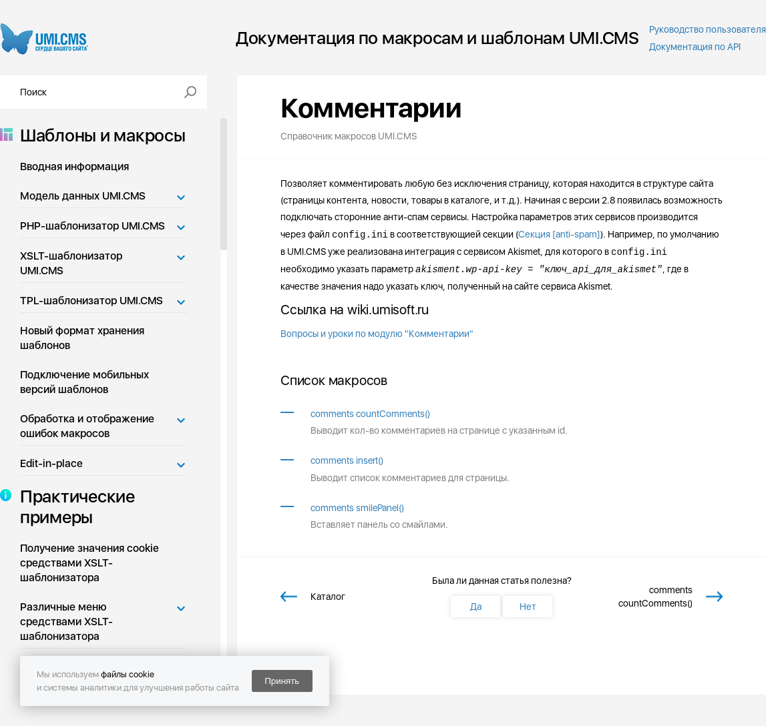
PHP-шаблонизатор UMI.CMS (92, 226)
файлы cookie (127, 674)
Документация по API (695, 46)
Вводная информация (74, 166)
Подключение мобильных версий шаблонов (84, 382)
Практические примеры (73, 506)
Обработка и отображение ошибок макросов (87, 426)
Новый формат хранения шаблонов (82, 338)
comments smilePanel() (357, 507)
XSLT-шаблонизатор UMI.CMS (71, 263)
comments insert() (347, 460)
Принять (281, 681)
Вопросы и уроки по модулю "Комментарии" (376, 333)
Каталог (328, 596)
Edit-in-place (51, 463)
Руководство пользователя (707, 29)
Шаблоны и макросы (99, 135)
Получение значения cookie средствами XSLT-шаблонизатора (89, 563)
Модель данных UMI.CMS (83, 196)
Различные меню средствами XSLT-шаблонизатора (66, 622)
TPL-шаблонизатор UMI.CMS (91, 300)
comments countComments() (370, 413)
